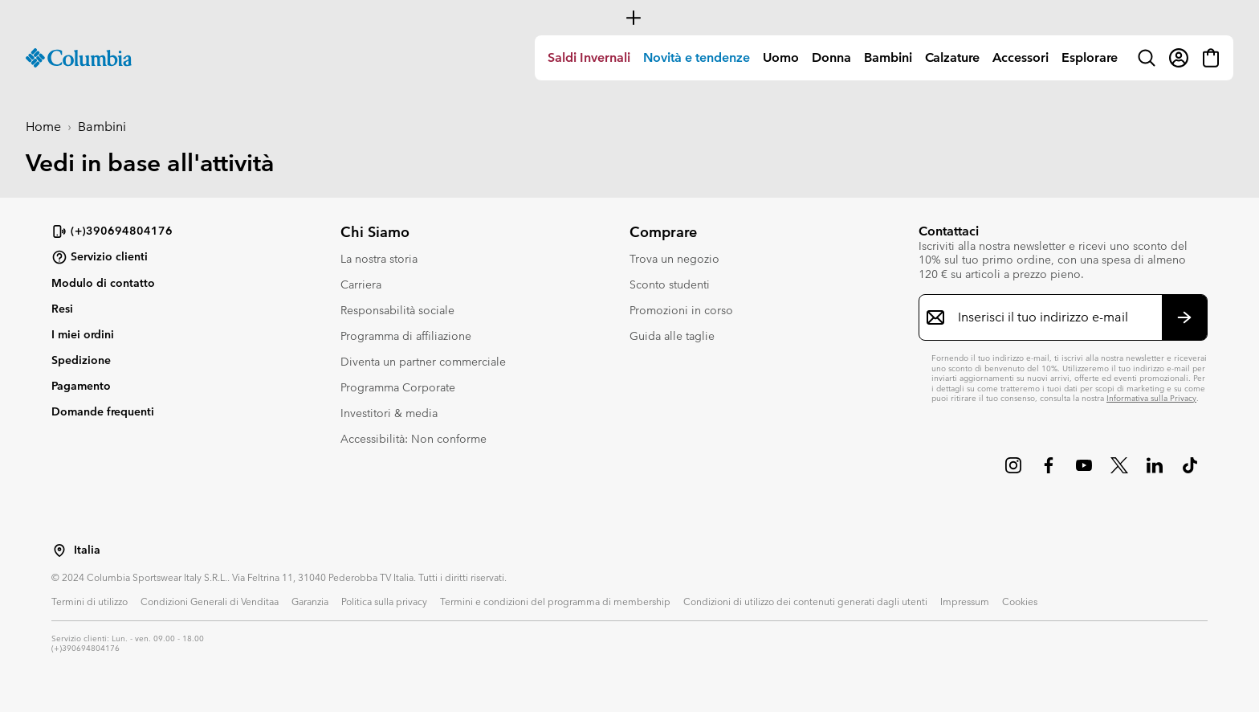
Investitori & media (389, 413)
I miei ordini (82, 334)
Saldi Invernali (589, 57)
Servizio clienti (99, 257)
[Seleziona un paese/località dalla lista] (59, 550)
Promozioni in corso (681, 310)
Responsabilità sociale (397, 310)
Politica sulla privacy (384, 601)
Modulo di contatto (103, 283)
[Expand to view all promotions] (629, 17)
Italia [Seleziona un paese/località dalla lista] (87, 550)
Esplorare (1089, 57)
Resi (62, 308)
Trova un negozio (674, 259)
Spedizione (81, 360)
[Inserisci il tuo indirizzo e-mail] (1053, 317)
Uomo (781, 57)
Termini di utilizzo (89, 601)
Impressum (964, 601)
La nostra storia (379, 259)
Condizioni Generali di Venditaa (210, 601)
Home (43, 126)
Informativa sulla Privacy (1151, 398)
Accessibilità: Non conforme (413, 439)
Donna (831, 57)
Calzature (952, 57)
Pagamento (81, 386)
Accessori (1020, 57)
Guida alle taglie (672, 336)
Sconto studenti (670, 284)
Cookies (1019, 601)
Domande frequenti (102, 411)
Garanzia (309, 601)
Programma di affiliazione (405, 336)
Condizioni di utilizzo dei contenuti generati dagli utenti (805, 601)
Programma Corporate (397, 387)
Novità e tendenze (696, 57)
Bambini (888, 57)
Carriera (360, 284)
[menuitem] (589, 58)
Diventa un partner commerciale (423, 361)
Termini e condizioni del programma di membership (555, 601)
